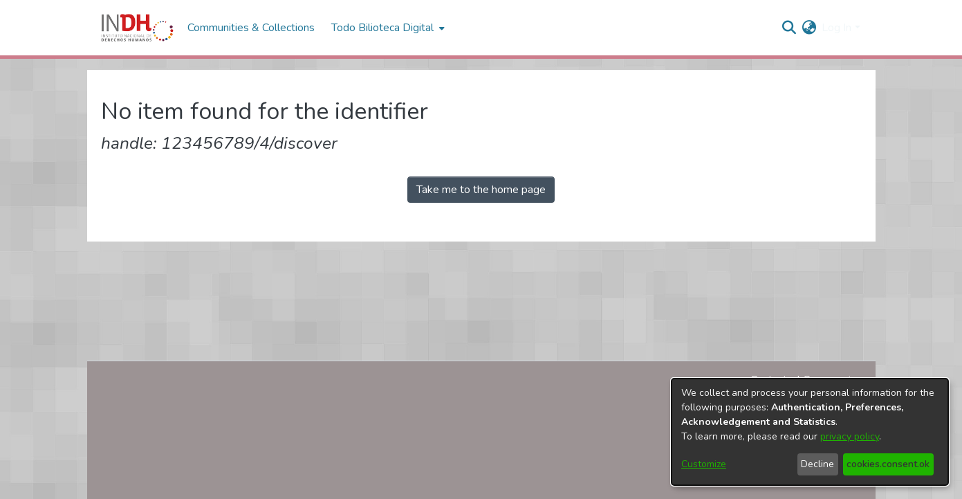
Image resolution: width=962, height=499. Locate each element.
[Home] (137, 28)
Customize (703, 464)
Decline (817, 464)
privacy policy (849, 436)
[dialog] (810, 432)
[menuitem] (808, 27)
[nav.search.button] (788, 27)
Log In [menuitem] (836, 27)
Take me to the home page (481, 189)
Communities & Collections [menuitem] (251, 27)
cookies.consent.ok (888, 464)
